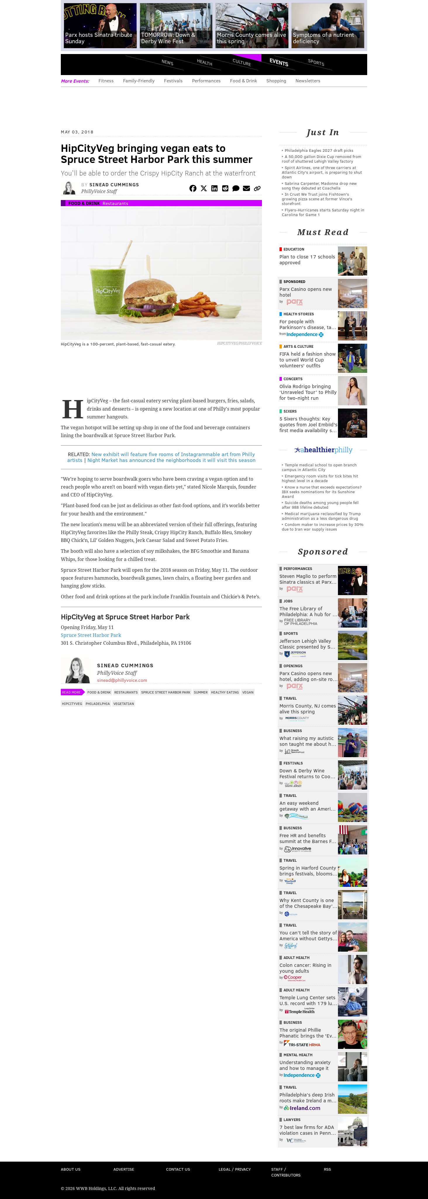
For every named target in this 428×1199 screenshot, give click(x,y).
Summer (201, 692)
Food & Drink (243, 80)
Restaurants (115, 203)
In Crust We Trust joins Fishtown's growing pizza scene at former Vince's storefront (317, 198)
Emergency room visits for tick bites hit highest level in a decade (320, 478)
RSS (327, 1169)
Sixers (290, 411)
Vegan (247, 692)
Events (279, 62)
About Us (70, 1169)
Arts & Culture (298, 346)
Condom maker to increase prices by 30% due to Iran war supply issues (322, 527)
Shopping (276, 80)
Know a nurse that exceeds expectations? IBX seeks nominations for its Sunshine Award (322, 491)
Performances (206, 80)
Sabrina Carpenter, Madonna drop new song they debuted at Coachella (319, 185)
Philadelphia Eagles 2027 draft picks (319, 150)
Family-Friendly (139, 80)
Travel (290, 698)
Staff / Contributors (286, 1172)
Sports (316, 62)
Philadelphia (98, 703)
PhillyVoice (101, 64)
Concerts (293, 378)
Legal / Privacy (235, 1169)
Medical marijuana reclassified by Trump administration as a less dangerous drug (321, 516)
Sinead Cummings (114, 184)
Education (294, 249)
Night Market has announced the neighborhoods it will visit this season (171, 459)
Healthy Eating (225, 692)
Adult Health (297, 957)
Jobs (288, 601)
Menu (70, 64)
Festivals (173, 80)
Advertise (123, 1169)
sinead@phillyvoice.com (122, 680)
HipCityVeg (72, 703)
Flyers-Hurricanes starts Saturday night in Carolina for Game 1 (323, 212)
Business (293, 730)
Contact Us (178, 1169)
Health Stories (299, 314)
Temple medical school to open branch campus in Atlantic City (319, 467)
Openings (293, 665)
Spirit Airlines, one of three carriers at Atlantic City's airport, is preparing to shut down (322, 172)
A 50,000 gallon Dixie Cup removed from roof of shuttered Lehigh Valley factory (321, 159)
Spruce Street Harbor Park (91, 635)
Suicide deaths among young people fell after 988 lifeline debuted (320, 505)
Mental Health (298, 1054)
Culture (242, 62)
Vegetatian (123, 703)
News (167, 62)
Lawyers (292, 1119)
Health (204, 62)
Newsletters (308, 80)
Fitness (106, 80)
